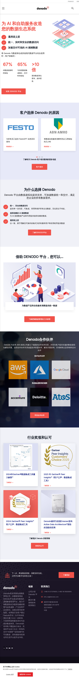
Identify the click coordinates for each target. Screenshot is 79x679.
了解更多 (66, 575)
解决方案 (31, 600)
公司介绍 (31, 592)
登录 (78, 1)
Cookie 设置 (10, 674)
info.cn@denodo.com (50, 597)
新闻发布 (31, 603)
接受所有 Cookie (25, 674)
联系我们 (31, 605)
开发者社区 (71, 1)
